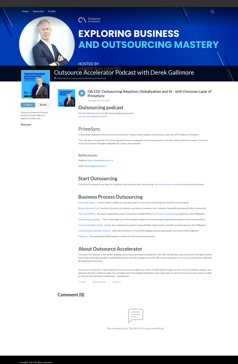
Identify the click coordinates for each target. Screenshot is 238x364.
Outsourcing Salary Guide (90, 225)
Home (25, 11)
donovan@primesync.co (95, 166)
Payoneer (82, 236)
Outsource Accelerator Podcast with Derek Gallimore (124, 72)
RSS (43, 105)
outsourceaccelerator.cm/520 (92, 116)
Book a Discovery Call (88, 208)
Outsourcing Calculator (89, 219)
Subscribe (38, 11)
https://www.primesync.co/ (101, 160)
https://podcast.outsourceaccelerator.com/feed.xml (80, 78)
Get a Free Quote (86, 202)
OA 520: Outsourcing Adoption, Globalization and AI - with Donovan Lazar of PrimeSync (150, 93)
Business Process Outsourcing (162, 213)
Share (28, 105)
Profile (51, 11)
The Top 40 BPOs (86, 213)
